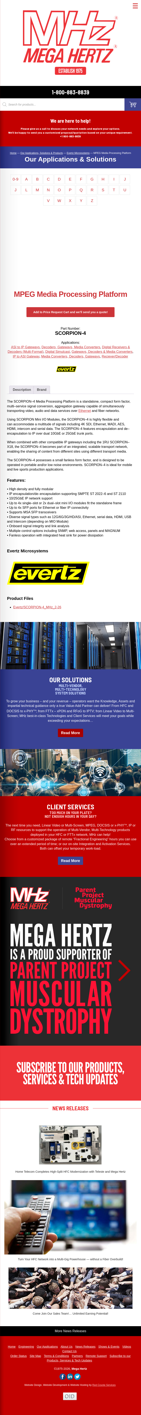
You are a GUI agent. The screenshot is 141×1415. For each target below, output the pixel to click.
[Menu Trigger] (135, 5)
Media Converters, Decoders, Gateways (70, 356)
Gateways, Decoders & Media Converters (102, 351)
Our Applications (47, 1346)
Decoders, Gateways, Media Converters (71, 347)
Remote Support (96, 1356)
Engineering (26, 1346)
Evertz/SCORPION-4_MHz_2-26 (37, 607)
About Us (67, 1346)
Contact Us (69, 1351)
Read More (70, 733)
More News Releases (70, 1331)
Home (12, 1346)
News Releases (85, 1346)
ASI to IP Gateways (25, 347)
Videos (126, 1346)
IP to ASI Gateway (26, 356)
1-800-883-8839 (70, 92)
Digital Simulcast (57, 351)
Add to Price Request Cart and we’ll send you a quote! (70, 312)
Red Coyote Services (104, 1385)
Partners (77, 1356)
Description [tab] (22, 389)
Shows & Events (108, 1346)
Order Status (18, 1356)
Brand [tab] (42, 389)
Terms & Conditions (56, 1356)
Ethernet (84, 411)
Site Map (35, 1356)
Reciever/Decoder (115, 356)
